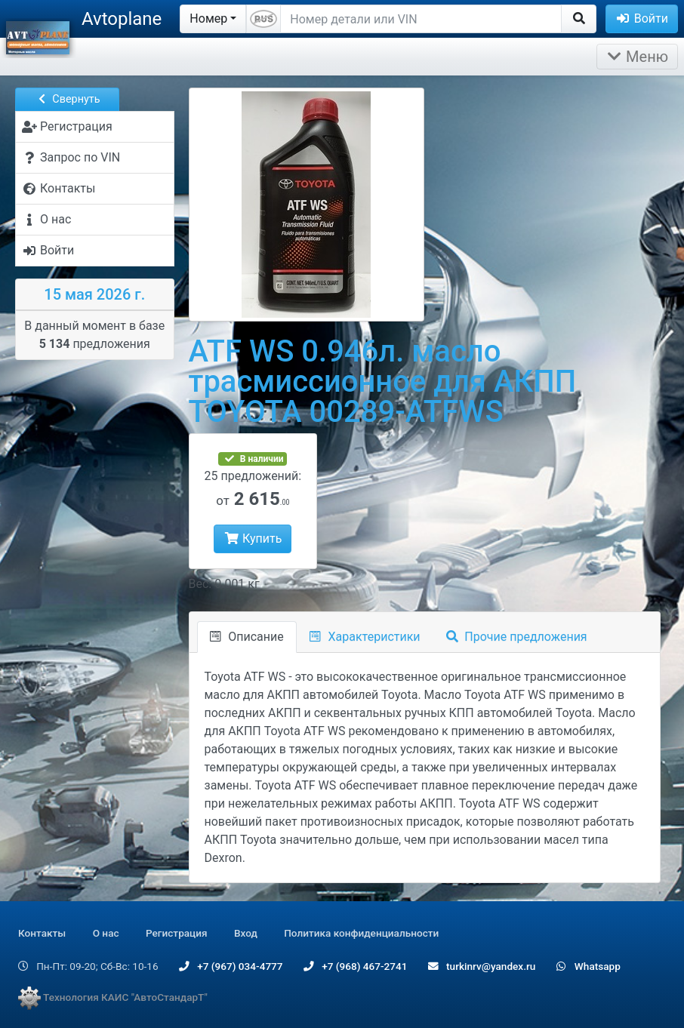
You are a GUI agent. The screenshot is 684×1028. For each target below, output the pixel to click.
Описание (247, 636)
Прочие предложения (516, 636)
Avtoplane (122, 18)
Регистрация (177, 933)
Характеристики (365, 636)
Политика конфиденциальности (361, 933)
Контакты (42, 933)
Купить (252, 538)
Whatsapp (588, 966)
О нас (106, 933)
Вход (245, 933)
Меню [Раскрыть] (637, 57)
